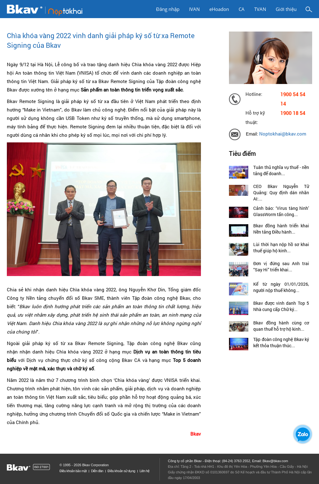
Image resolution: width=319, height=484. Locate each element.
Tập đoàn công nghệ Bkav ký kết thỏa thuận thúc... (281, 342)
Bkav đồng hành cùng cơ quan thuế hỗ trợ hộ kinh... (281, 326)
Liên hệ (145, 470)
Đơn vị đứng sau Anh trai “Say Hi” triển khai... (281, 266)
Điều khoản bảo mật (73, 470)
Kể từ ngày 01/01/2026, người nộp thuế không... (281, 287)
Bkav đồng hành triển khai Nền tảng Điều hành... (281, 229)
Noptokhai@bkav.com (282, 134)
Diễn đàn (97, 470)
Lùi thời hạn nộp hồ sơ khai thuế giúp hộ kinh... (281, 247)
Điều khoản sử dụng (121, 470)
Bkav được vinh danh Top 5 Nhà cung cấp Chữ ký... (281, 306)
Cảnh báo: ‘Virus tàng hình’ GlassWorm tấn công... (281, 211)
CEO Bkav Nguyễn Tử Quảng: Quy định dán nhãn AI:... (281, 192)
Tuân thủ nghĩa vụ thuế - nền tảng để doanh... (281, 170)
